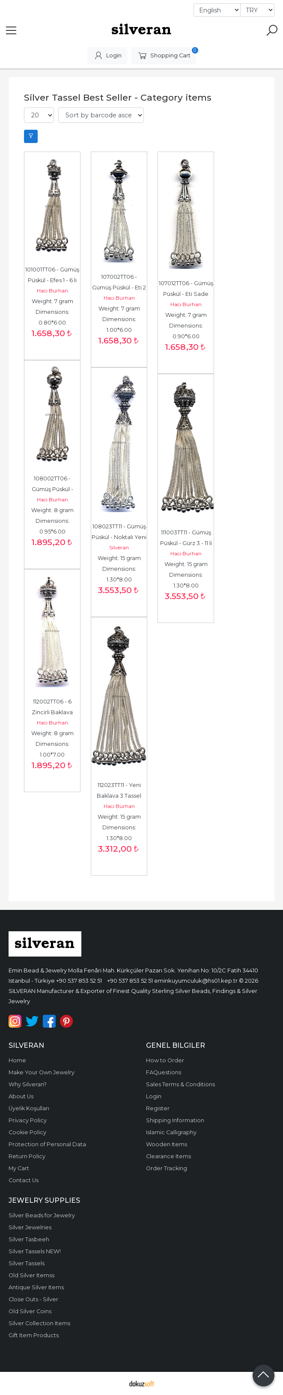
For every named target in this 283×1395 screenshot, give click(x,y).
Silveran (119, 547)
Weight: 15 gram (119, 558)
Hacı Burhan (52, 290)
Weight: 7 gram (52, 301)
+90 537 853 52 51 (79, 980)
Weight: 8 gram (52, 510)
